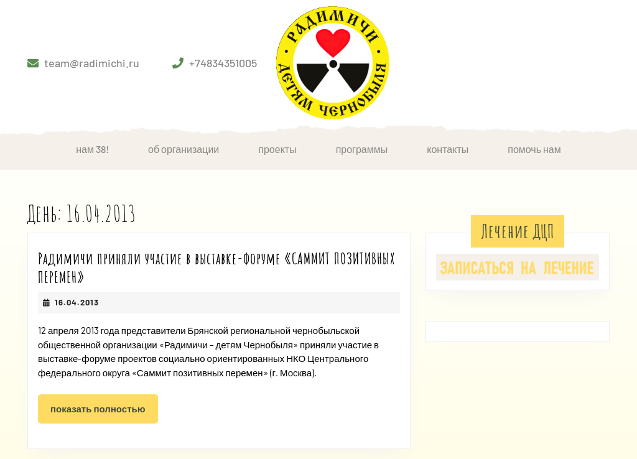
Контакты (447, 149)
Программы (362, 149)
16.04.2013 (77, 302)
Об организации (183, 149)
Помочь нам (534, 149)
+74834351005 (223, 63)
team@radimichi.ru (91, 63)
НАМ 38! (92, 149)
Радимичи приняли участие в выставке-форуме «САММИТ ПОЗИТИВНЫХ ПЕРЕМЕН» (217, 268)
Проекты (277, 149)
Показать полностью (104, 412)
